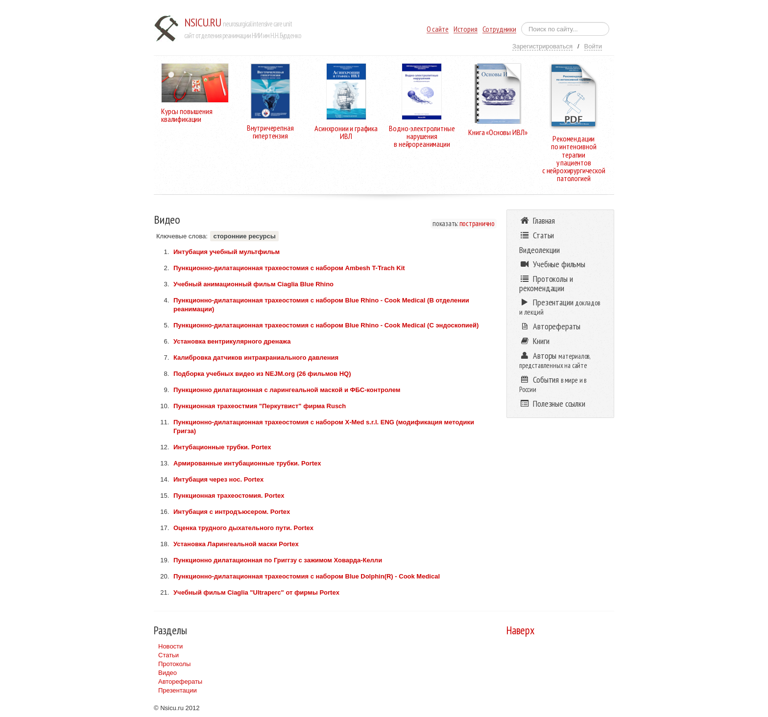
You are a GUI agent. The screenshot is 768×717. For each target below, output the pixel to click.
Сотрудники (499, 29)
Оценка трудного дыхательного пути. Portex (243, 528)
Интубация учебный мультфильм (226, 251)
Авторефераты (180, 681)
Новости (170, 646)
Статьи (168, 655)
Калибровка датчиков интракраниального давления (255, 357)
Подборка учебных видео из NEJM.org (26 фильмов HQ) (262, 373)
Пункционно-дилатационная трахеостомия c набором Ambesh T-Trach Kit (289, 268)
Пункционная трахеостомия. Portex (229, 495)
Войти (593, 46)
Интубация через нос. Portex (218, 479)
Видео (167, 672)
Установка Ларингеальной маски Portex (236, 544)
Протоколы (174, 664)
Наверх (520, 630)
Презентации (177, 690)
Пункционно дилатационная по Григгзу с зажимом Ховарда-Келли (277, 560)
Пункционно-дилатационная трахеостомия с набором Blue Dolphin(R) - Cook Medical (306, 576)
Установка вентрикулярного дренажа (231, 341)
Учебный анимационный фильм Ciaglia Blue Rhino (253, 284)
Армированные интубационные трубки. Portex (247, 463)
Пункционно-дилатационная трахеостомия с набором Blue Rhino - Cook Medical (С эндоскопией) (326, 325)
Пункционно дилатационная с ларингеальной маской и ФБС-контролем (286, 389)
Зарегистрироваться (542, 46)
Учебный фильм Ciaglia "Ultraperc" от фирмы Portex (256, 592)
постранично (477, 223)
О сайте (438, 29)
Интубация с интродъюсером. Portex (231, 511)
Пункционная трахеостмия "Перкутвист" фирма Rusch (259, 406)
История (466, 29)
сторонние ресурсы (244, 236)
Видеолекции (539, 249)
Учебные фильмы (552, 264)
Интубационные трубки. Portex (222, 447)
